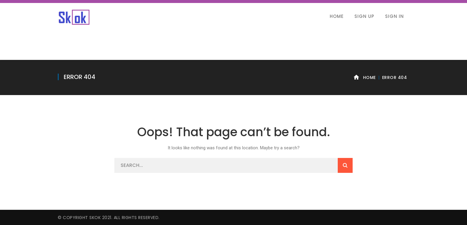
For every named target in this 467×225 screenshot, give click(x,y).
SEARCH (345, 165)
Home (369, 77)
